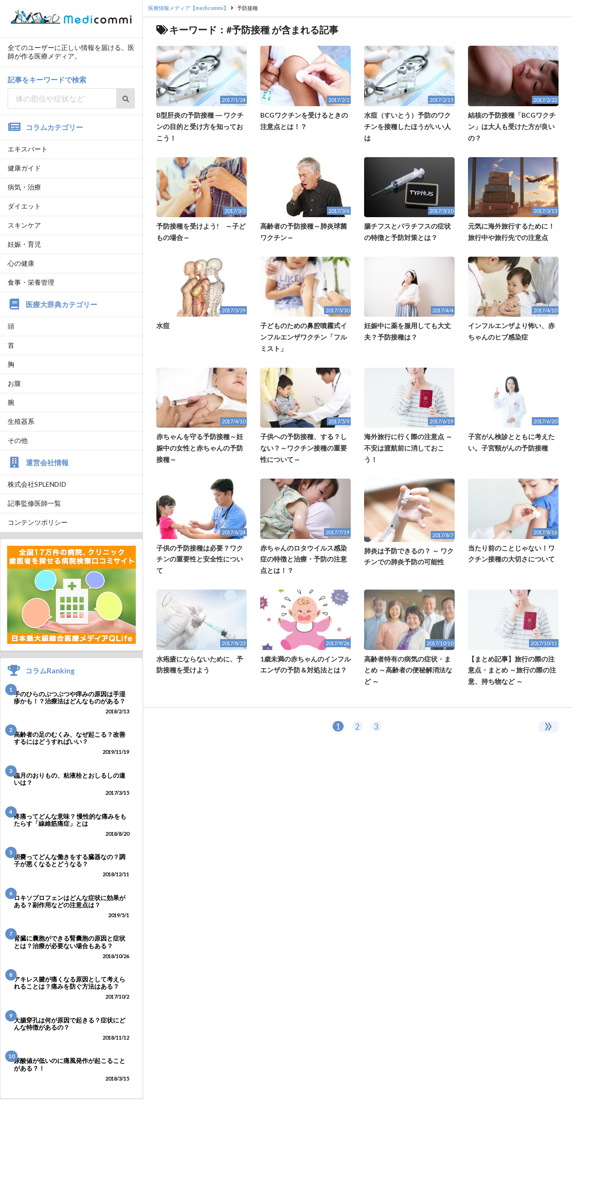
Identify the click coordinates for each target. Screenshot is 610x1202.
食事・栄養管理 (31, 282)
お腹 (14, 383)
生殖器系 (21, 421)
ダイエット (24, 206)
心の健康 (21, 263)
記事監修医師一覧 (34, 503)
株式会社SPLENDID (37, 484)
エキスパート (28, 149)
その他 (18, 440)
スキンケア (24, 225)
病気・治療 (24, 187)
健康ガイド (24, 168)
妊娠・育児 (24, 244)
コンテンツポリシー (38, 522)
